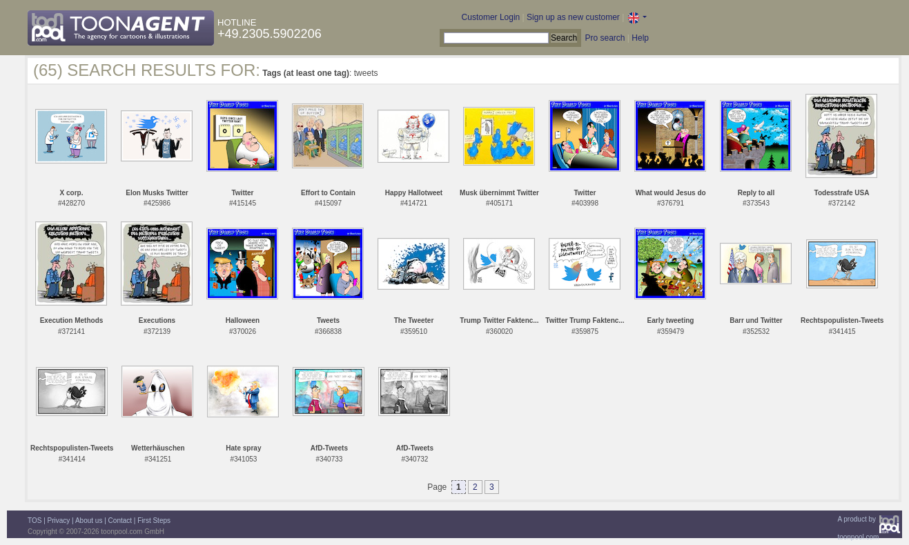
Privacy (59, 520)
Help (640, 38)
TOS (34, 520)
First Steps (153, 520)
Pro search (605, 38)
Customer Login (491, 17)
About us (88, 520)
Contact (120, 520)
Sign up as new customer (573, 17)
